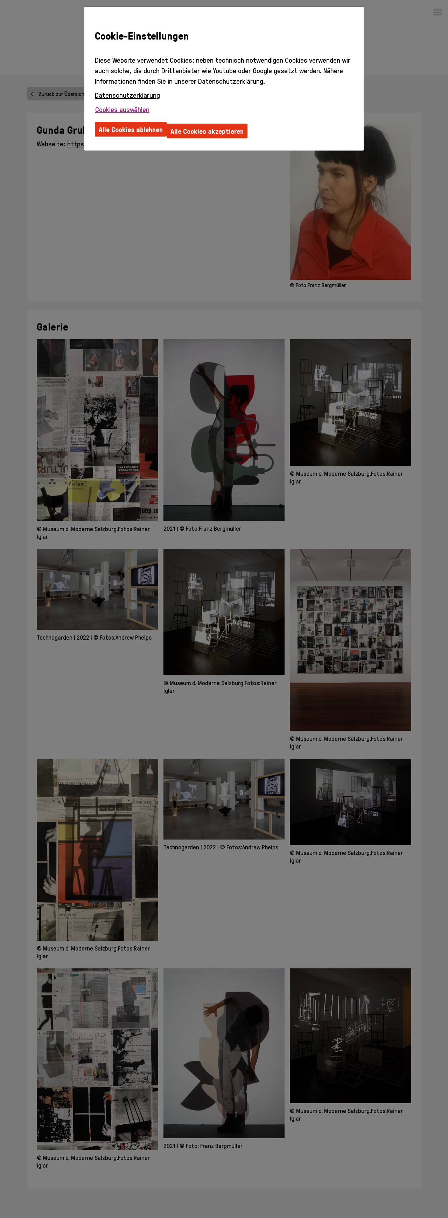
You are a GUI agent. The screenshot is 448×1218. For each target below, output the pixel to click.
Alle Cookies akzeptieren (207, 131)
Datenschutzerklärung (127, 94)
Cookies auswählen (122, 109)
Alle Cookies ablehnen (131, 129)
